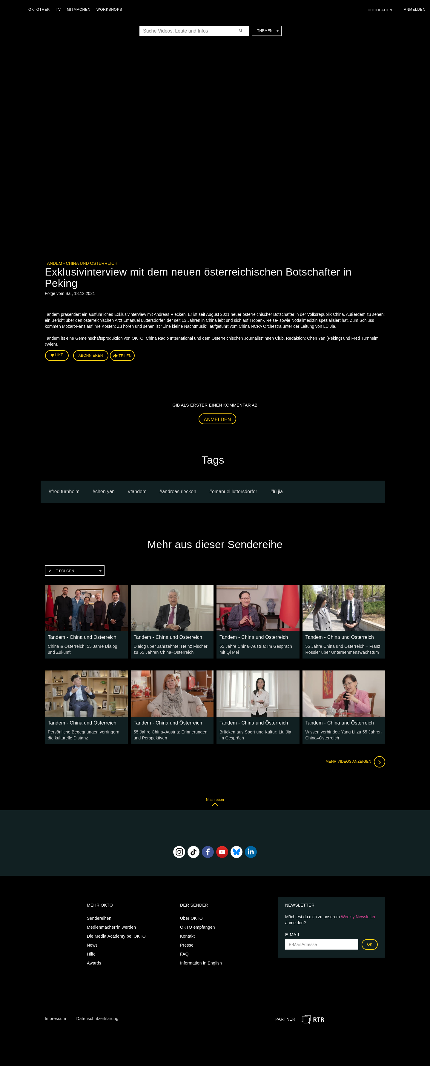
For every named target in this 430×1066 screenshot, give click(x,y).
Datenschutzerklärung (97, 1018)
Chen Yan (105, 491)
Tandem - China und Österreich (81, 263)
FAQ (184, 954)
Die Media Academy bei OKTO (116, 936)
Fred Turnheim (65, 491)
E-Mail (292, 934)
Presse (187, 945)
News (92, 945)
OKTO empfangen (197, 927)
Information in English (201, 963)
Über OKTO (191, 918)
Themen (268, 31)
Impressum (55, 1018)
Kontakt (187, 936)
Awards (94, 963)
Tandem (138, 491)
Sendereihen (99, 918)
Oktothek (39, 9)
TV (58, 9)
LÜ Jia (278, 491)
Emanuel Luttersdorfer (234, 491)
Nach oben (215, 804)
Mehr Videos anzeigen (355, 761)
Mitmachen (78, 9)
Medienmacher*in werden (111, 927)
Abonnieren (91, 355)
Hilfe (91, 954)
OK (369, 944)
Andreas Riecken (179, 491)
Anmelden (217, 419)
